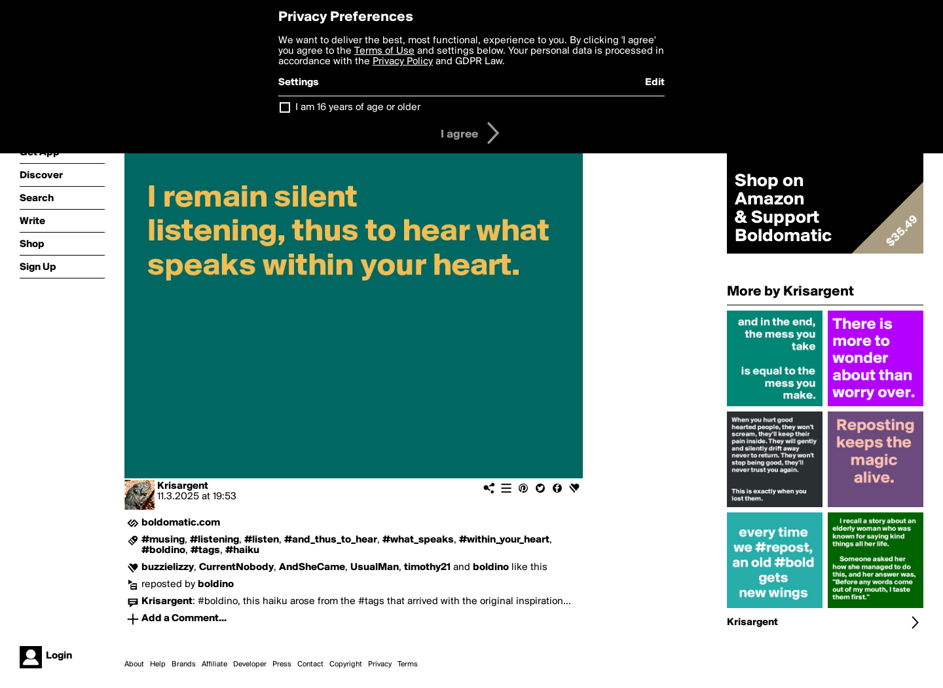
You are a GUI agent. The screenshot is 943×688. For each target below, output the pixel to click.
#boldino (163, 550)
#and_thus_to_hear (330, 540)
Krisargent (182, 486)
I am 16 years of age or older (357, 107)
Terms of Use (384, 51)
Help (158, 664)
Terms (408, 664)
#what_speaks (418, 540)
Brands (184, 664)
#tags (205, 550)
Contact (310, 664)
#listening (214, 540)
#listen (261, 540)
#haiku (242, 550)
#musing (163, 540)
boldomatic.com (180, 523)
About (134, 664)
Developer (250, 664)
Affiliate (214, 664)
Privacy (380, 664)
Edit (655, 82)
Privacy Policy (403, 61)
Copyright (345, 664)
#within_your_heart (504, 540)
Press (281, 664)
